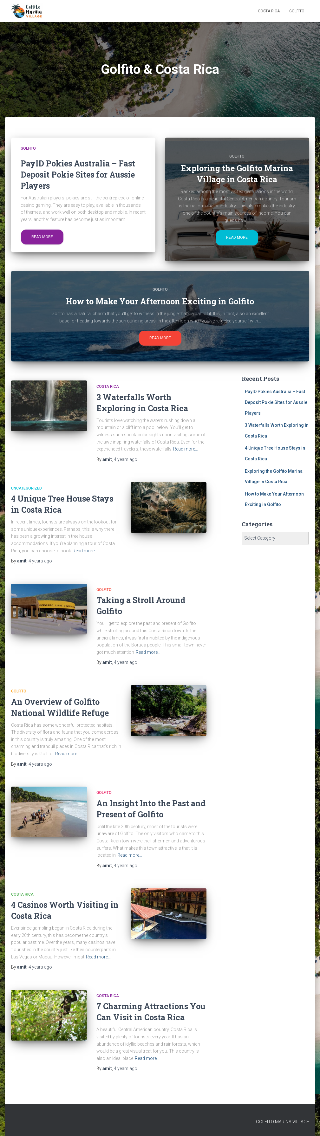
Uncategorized (26, 488)
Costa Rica (269, 11)
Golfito (296, 11)
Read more (42, 237)
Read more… (185, 448)
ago (125, 459)
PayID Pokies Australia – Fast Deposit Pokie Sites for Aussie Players (276, 402)
